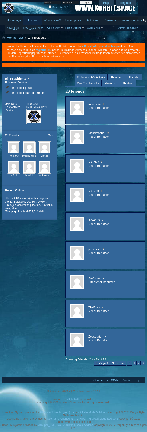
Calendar (38, 27)
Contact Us (100, 380)
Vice (14, 208)
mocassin (94, 104)
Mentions (110, 83)
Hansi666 (29, 175)
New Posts (13, 27)
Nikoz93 (93, 191)
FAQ (25, 27)
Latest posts (73, 20)
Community (53, 27)
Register (125, 3)
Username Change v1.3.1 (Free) (66, 418)
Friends (133, 77)
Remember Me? (58, 7)
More (51, 135)
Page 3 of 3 (104, 363)
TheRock (94, 307)
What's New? (52, 20)
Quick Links (93, 27)
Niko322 (93, 162)
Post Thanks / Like (88, 83)
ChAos (44, 155)
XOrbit (115, 380)
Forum (32, 20)
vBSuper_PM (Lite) (49, 425)
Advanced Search (128, 27)
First (120, 363)
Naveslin (47, 205)
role (7, 208)
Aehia (8, 201)
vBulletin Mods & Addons (93, 412)
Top (137, 380)
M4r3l (14, 175)
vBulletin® (73, 399)
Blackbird (19, 201)
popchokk (94, 249)
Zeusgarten (95, 336)
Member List (15, 37)
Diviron (42, 201)
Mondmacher (96, 133)
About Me (116, 77)
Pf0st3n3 (14, 155)
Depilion (31, 201)
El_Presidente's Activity (91, 77)
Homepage (14, 20)
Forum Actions (73, 27)
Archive (127, 380)
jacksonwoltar (20, 205)
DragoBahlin (29, 155)
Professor (94, 278)
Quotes (127, 83)
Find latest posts (19, 88)
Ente (8, 205)
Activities (92, 20)
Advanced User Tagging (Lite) (57, 412)
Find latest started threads (25, 92)
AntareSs (44, 175)
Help (106, 3)
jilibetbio (35, 205)
